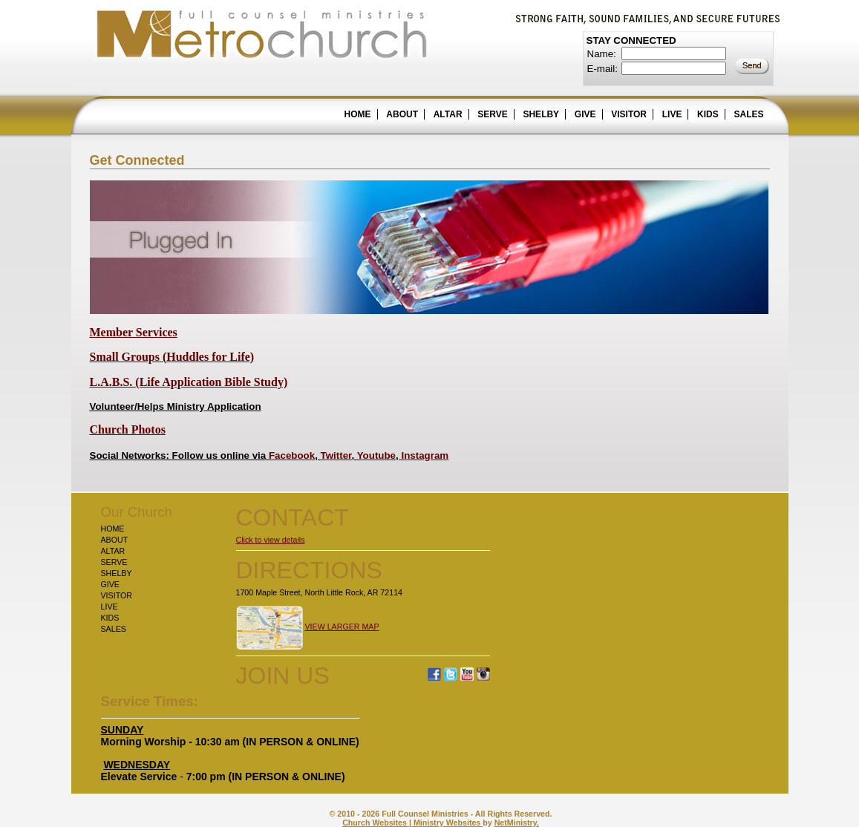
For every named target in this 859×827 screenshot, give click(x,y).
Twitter (336, 455)
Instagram (424, 455)
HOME (357, 114)
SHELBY (541, 114)
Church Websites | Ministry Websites (412, 822)
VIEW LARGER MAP (341, 626)
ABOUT (402, 114)
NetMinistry (515, 822)
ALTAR (448, 114)
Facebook (292, 455)
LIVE (672, 114)
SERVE (492, 114)
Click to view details (270, 539)
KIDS (708, 114)
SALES (748, 114)
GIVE (585, 114)
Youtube (376, 455)
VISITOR (629, 114)
